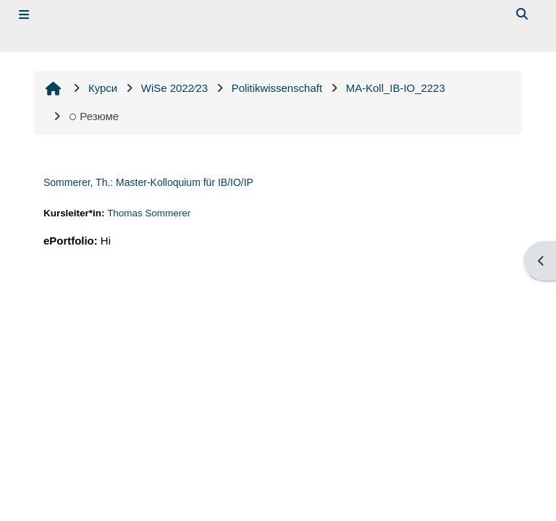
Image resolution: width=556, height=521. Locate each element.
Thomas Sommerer (148, 213)
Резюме (94, 116)
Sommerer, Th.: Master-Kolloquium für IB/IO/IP (148, 182)
